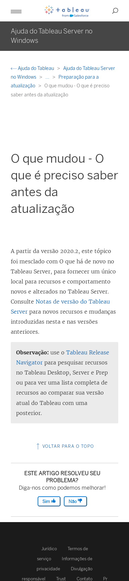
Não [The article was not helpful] (75, 501)
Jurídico (49, 548)
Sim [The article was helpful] (49, 501)
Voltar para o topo (64, 446)
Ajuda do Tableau (33, 68)
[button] (16, 10)
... (47, 77)
